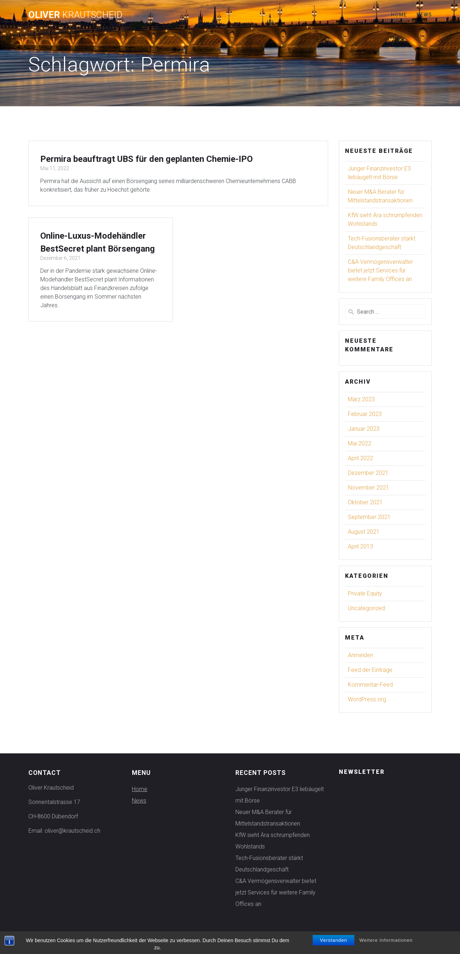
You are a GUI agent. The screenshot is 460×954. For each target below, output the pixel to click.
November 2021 (368, 487)
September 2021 (369, 517)
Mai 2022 (359, 443)
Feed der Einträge (370, 670)
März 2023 (361, 399)
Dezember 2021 (368, 472)
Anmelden (360, 655)
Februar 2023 (365, 414)
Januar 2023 (364, 428)
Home (399, 15)
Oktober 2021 (365, 502)
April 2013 (360, 546)
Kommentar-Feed (370, 684)
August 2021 (364, 531)
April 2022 (360, 458)
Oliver (75, 15)
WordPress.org (367, 699)
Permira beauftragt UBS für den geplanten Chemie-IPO (146, 159)
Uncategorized (366, 608)
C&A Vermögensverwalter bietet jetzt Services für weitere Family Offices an (380, 270)
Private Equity (365, 593)
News (424, 15)
